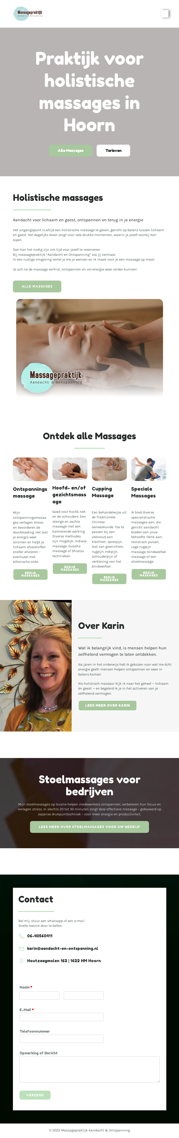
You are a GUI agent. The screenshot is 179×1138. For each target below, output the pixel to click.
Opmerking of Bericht (38, 1054)
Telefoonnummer (34, 1032)
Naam (25, 988)
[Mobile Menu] (164, 14)
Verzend (35, 1096)
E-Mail (26, 1010)
